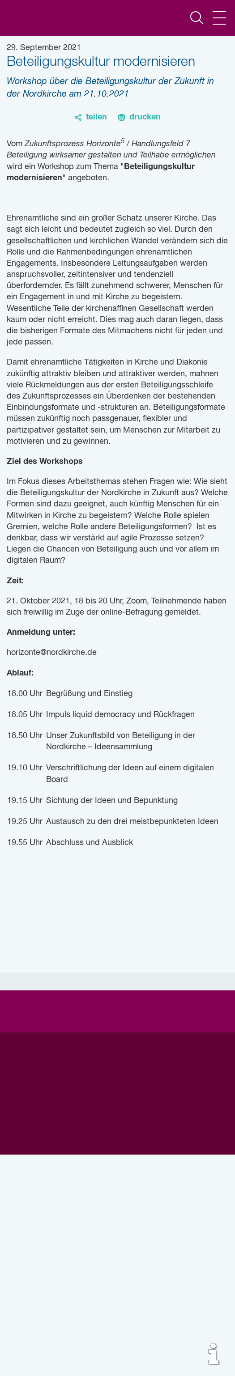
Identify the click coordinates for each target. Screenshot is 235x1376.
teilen (96, 117)
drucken (145, 117)
